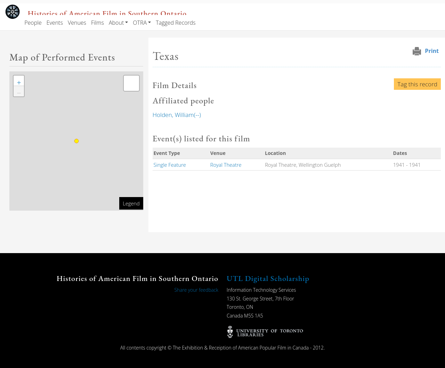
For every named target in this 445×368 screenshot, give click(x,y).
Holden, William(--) (177, 115)
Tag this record (417, 84)
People (32, 22)
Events (55, 22)
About (116, 22)
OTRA (140, 22)
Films (97, 22)
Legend (131, 203)
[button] (19, 81)
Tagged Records (175, 22)
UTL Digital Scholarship (268, 278)
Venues (77, 22)
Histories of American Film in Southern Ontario (107, 13)
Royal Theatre (226, 164)
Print (432, 51)
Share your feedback (196, 290)
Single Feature (170, 164)
